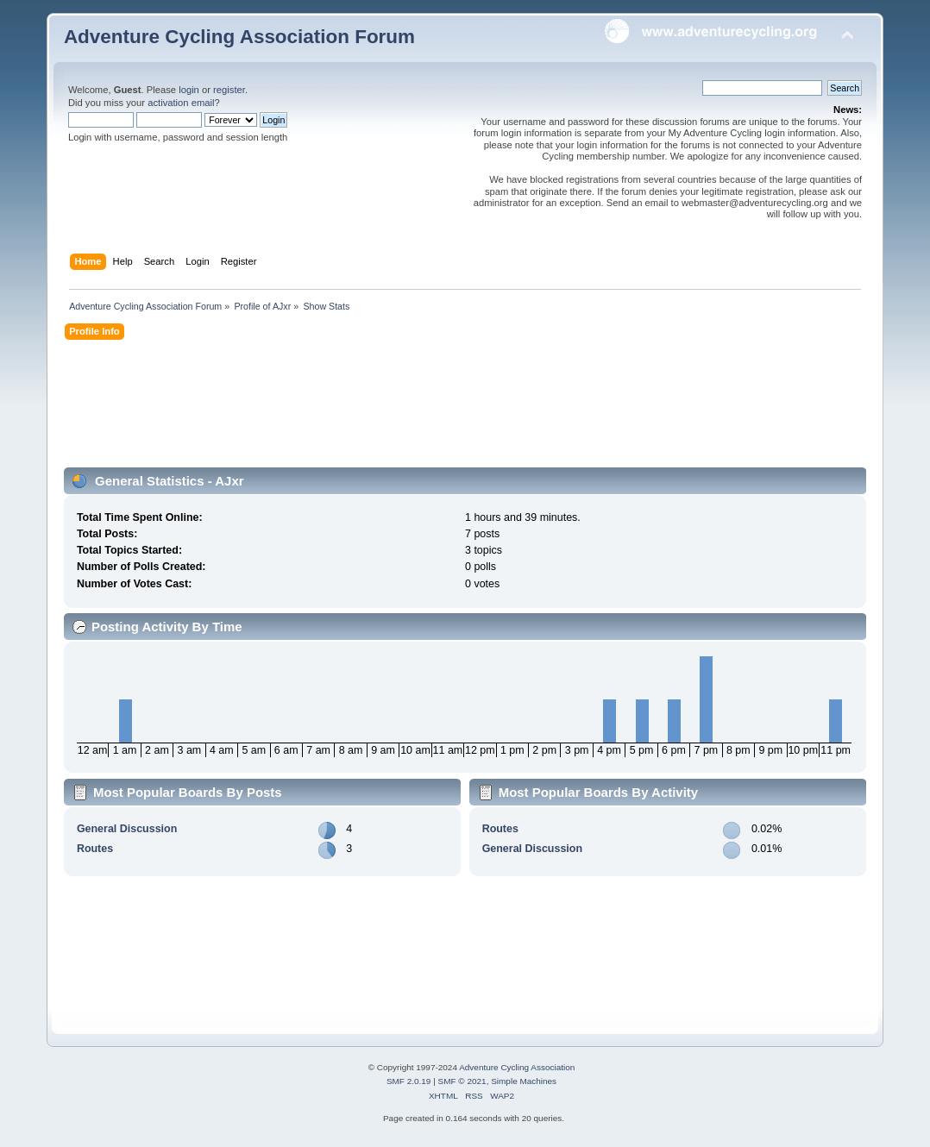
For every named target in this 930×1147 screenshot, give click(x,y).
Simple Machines (523, 1081)
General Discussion (127, 829)
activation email (181, 102)
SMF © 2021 (462, 1081)
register (229, 90)
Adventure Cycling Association (517, 1067)
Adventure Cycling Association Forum (239, 36)
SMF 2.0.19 (408, 1081)
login (189, 90)
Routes (95, 849)
